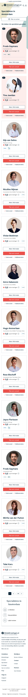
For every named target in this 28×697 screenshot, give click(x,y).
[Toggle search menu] (23, 5)
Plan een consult (14, 67)
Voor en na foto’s (5, 668)
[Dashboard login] (26, 5)
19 (18, 593)
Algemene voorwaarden (12, 694)
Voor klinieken (17, 671)
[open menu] (2, 5)
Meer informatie (14, 62)
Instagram (3, 678)
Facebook (3, 680)
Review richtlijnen (18, 657)
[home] (12, 5)
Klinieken (3, 660)
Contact (16, 663)
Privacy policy (22, 694)
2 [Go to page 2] (13, 593)
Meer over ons (4, 648)
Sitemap (4, 694)
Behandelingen (5, 657)
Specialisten (4, 662)
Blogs (2, 670)
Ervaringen (4, 665)
